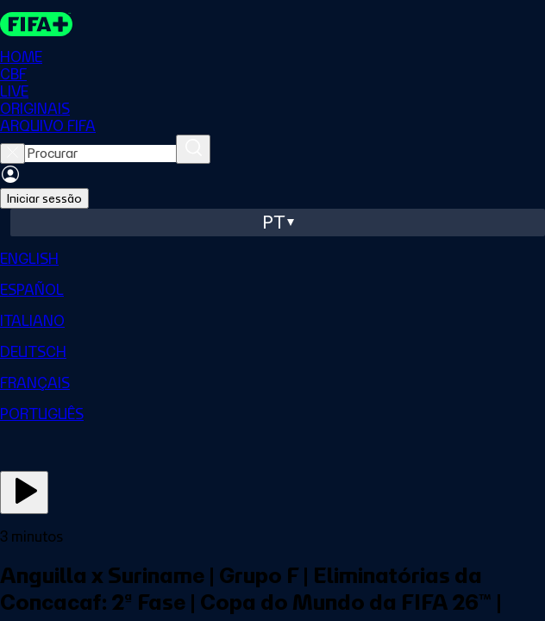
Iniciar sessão (44, 198)
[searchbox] (100, 153)
